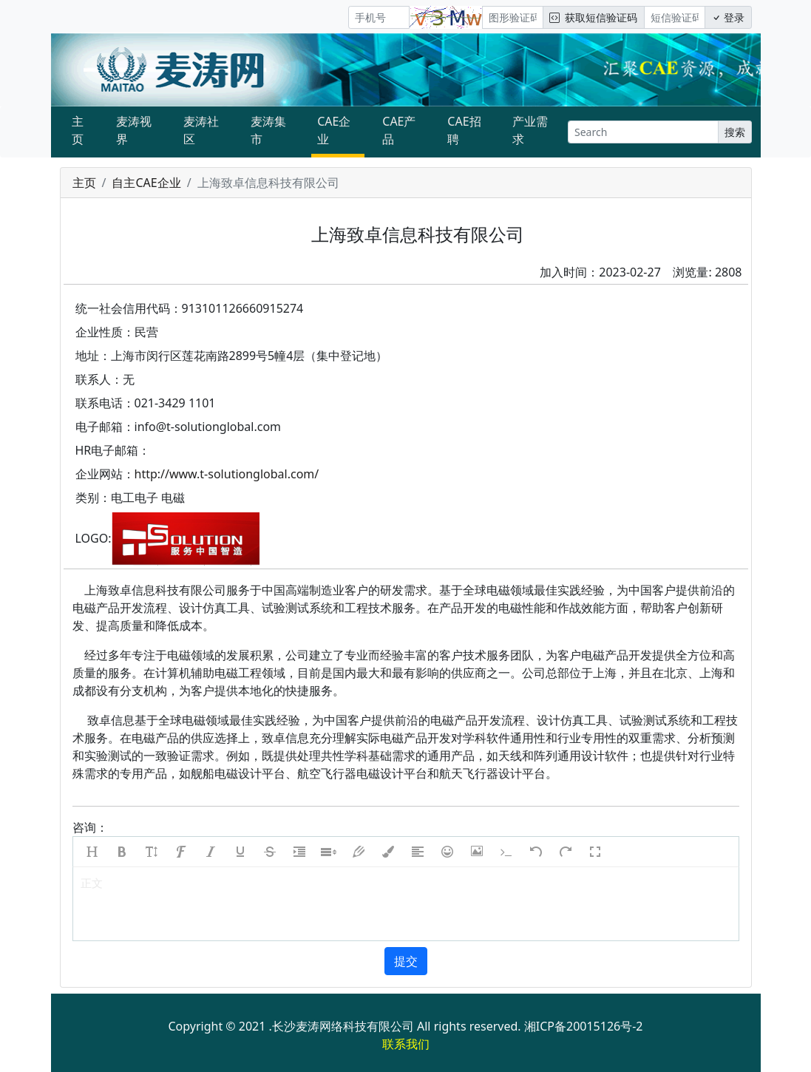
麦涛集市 (268, 130)
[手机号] (379, 17)
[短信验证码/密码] (674, 17)
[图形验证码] (512, 17)
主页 (78, 130)
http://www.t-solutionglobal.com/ (227, 474)
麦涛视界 (134, 130)
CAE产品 (398, 130)
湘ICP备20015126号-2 (583, 1026)
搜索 (735, 132)
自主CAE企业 (146, 182)
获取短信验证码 (593, 17)
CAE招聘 (464, 130)
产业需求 (530, 130)
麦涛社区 (201, 130)
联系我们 (406, 1044)
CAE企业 (333, 130)
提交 (406, 961)
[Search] (643, 132)
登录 (728, 17)
